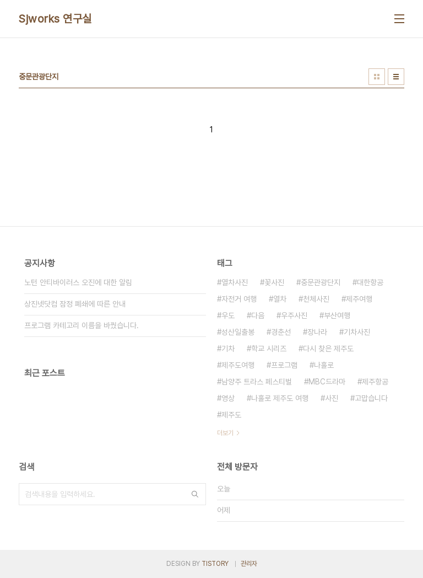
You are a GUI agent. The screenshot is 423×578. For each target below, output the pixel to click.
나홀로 (324, 365)
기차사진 (357, 332)
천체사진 (316, 299)
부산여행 (337, 315)
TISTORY (215, 564)
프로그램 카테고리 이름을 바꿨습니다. (81, 325)
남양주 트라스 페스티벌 (256, 381)
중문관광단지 (320, 282)
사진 (331, 398)
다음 (257, 315)
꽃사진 (274, 282)
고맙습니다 (371, 398)
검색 (195, 494)
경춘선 (281, 332)
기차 (228, 348)
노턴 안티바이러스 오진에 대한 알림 (78, 282)
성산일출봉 (237, 332)
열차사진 (234, 282)
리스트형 (396, 76)
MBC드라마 (326, 381)
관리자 (249, 564)
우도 (228, 315)
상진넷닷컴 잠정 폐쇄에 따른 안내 (75, 303)
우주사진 (294, 315)
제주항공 (375, 381)
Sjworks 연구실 (55, 18)
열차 (279, 299)
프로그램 (284, 365)
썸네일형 (376, 76)
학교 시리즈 (268, 348)
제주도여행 (237, 365)
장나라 (317, 332)
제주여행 (359, 299)
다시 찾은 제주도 (328, 348)
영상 (228, 398)
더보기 (225, 433)
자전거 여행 (239, 299)
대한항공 (370, 282)
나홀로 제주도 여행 (279, 398)
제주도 (231, 414)
